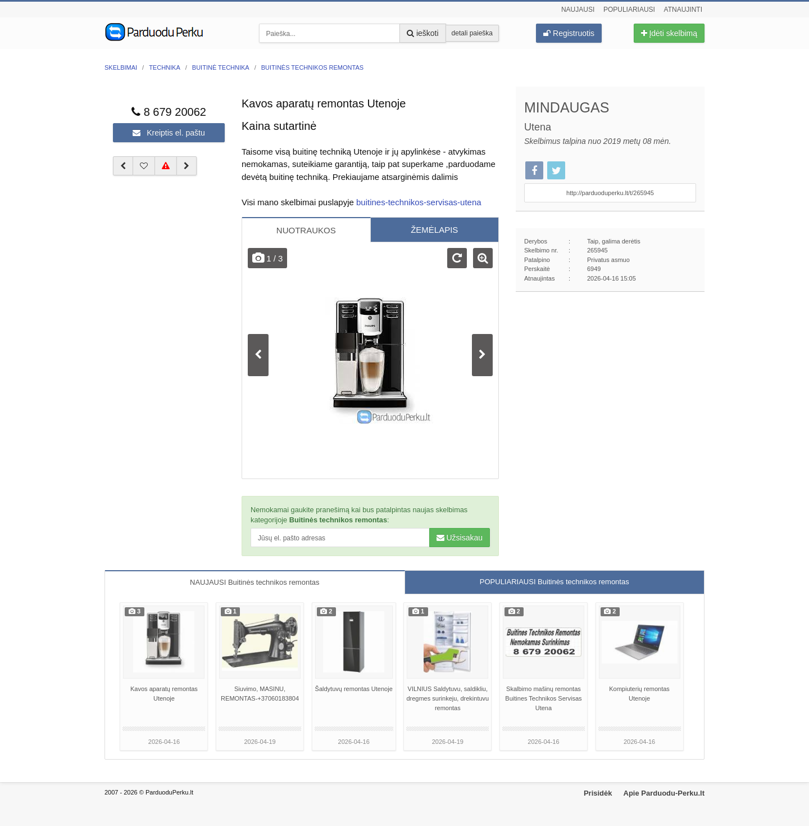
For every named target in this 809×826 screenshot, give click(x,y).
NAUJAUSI (255, 582)
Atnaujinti (683, 9)
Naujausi (577, 9)
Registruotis (568, 33)
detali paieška (472, 33)
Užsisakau (460, 537)
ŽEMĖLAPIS (434, 229)
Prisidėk (598, 793)
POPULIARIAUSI (554, 581)
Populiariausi (629, 9)
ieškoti (423, 33)
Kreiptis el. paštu (168, 132)
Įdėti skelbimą (669, 33)
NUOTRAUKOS (306, 230)
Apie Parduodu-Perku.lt (664, 793)
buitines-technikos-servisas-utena (418, 202)
